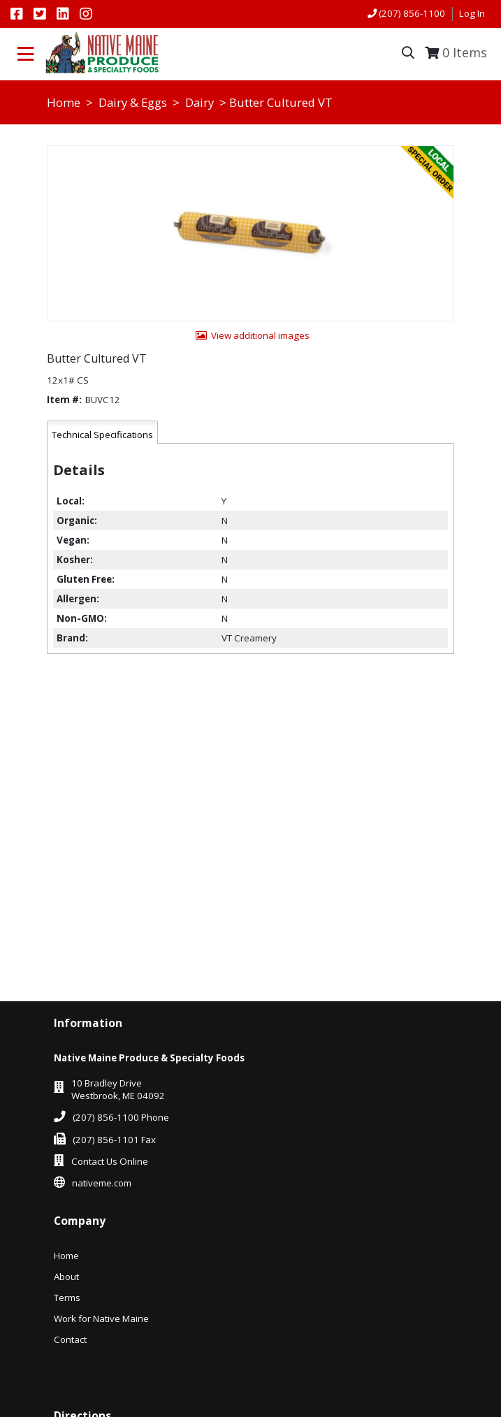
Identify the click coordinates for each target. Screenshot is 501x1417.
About (66, 1276)
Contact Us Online (109, 1161)
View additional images (260, 335)
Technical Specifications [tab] (102, 434)
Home (63, 102)
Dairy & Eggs (133, 102)
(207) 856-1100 (412, 13)
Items (464, 52)
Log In (472, 13)
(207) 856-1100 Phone (121, 1117)
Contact (70, 1339)
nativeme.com (101, 1183)
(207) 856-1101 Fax (114, 1139)
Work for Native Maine (101, 1318)
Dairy (199, 102)
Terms (67, 1297)
